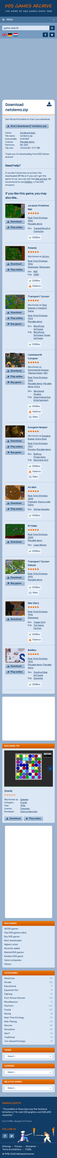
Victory (45, 256)
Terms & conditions (11, 1149)
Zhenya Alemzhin (28, 811)
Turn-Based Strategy (28, 1041)
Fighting (28, 994)
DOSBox (28, 182)
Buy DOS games (12, 936)
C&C (45, 373)
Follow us (9, 1128)
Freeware (32, 502)
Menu (9, 19)
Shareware (33, 267)
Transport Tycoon (38, 296)
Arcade (28, 982)
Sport (28, 1033)
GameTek (38, 678)
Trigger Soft (40, 622)
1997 (30, 446)
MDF (36, 271)
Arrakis (32, 487)
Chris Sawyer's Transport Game (37, 308)
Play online (16, 227)
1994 (30, 318)
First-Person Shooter (28, 998)
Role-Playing (28, 1021)
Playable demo (27, 142)
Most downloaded (12, 940)
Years (7, 1049)
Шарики (24, 799)
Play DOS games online (15, 932)
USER (36, 274)
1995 (30, 380)
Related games (13, 1081)
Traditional (28, 1037)
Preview (32, 449)
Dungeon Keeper (38, 427)
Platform (28, 1005)
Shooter (28, 1025)
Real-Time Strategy (37, 218)
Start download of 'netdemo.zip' (29, 126)
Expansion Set (28, 990)
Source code (44, 502)
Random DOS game (13, 956)
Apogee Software (23, 1121)
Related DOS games (14, 952)
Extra (37, 386)
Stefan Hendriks (42, 509)
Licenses (9, 1065)
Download (16, 221)
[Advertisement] (28, 67)
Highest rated (11, 944)
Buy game (16, 324)
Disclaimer (31, 1146)
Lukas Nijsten (40, 545)
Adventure (28, 978)
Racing (28, 1013)
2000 (30, 499)
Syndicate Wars (27, 133)
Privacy (18, 1146)
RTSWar (32, 525)
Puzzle (23, 802)
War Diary (33, 603)
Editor (31, 505)
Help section (41, 179)
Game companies (12, 960)
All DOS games (11, 929)
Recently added (12, 948)
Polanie (32, 247)
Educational (28, 986)
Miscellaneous (28, 1002)
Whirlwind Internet (25, 1154)
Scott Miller (7, 1121)
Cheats (7, 964)
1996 (30, 221)
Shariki (8, 790)
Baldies (32, 650)
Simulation (28, 1029)
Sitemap (6, 1146)
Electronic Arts (41, 460)
